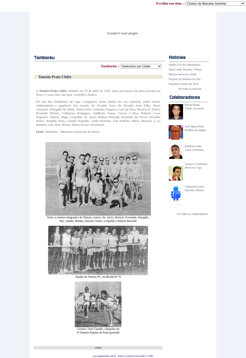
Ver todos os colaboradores (192, 214)
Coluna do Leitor (194, 186)
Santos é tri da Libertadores (184, 64)
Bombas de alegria (195, 130)
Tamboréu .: (131, 66)
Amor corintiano (194, 149)
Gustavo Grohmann (196, 164)
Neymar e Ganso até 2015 (184, 84)
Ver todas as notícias (189, 88)
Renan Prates (192, 105)
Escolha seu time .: (200, 3)
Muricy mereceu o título (183, 74)
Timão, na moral (194, 108)
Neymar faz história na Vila (184, 79)
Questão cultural (194, 190)
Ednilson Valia (193, 146)
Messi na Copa (193, 167)
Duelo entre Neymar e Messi (185, 69)
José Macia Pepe (194, 126)
